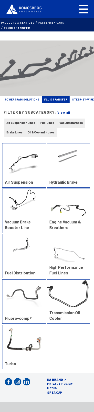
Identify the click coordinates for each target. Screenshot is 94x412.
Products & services (17, 22)
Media (52, 388)
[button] (83, 9)
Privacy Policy (60, 384)
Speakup (54, 392)
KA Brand (55, 380)
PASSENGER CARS (51, 22)
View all (63, 112)
